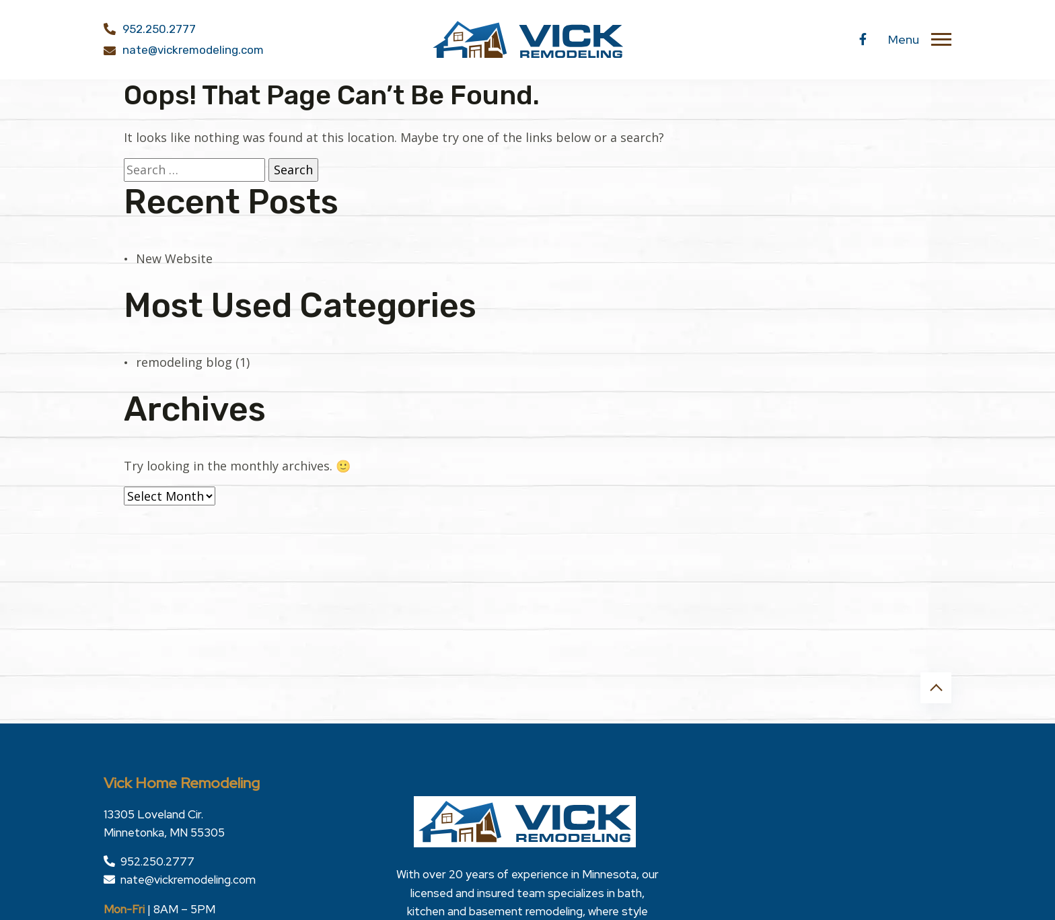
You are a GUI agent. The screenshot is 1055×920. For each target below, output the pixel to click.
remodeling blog (184, 362)
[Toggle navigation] (941, 39)
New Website (174, 258)
